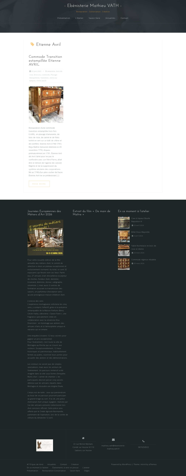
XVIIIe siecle (41, 81)
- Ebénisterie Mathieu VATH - (93, 6)
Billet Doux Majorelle (140, 232)
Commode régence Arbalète (143, 259)
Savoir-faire (94, 18)
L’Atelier (79, 18)
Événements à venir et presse (65, 467)
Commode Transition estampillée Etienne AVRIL (45, 61)
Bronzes (37, 75)
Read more (39, 184)
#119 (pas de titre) (35, 464)
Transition (45, 78)
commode (46, 75)
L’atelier (86, 467)
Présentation (64, 18)
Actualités (110, 18)
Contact (124, 18)
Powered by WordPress (121, 464)
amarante (51, 71)
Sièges (87, 471)
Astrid (143, 464)
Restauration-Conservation (54, 471)
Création (75, 464)
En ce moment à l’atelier (37, 467)
